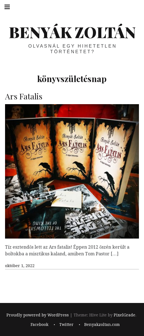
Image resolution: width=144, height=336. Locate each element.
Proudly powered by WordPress (37, 315)
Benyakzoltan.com (102, 325)
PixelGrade (124, 315)
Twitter (66, 325)
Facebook (39, 325)
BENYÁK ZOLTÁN (72, 32)
